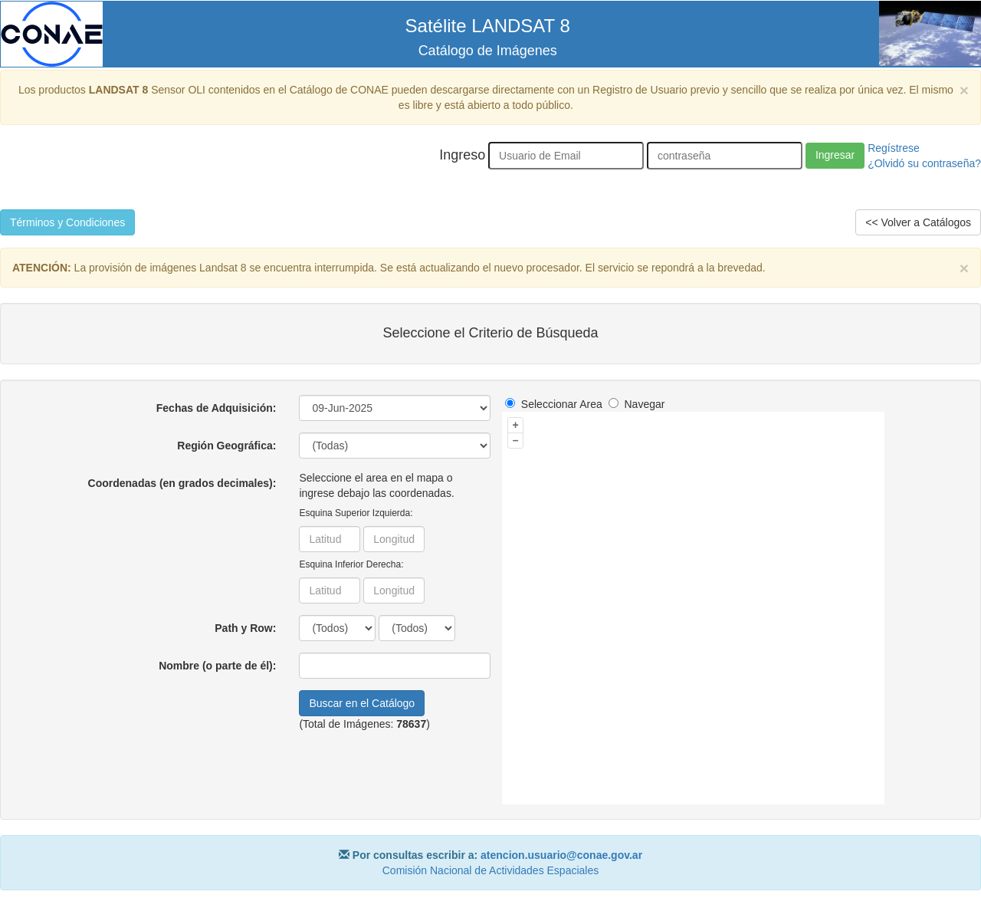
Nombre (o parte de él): (217, 666)
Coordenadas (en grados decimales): (182, 483)
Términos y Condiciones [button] (67, 222)
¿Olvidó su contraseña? (924, 163)
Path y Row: (245, 628)
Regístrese (894, 148)
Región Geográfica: (226, 445)
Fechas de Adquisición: (216, 408)
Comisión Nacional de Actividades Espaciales (490, 870)
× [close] (964, 90)
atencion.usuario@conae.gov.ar (561, 855)
